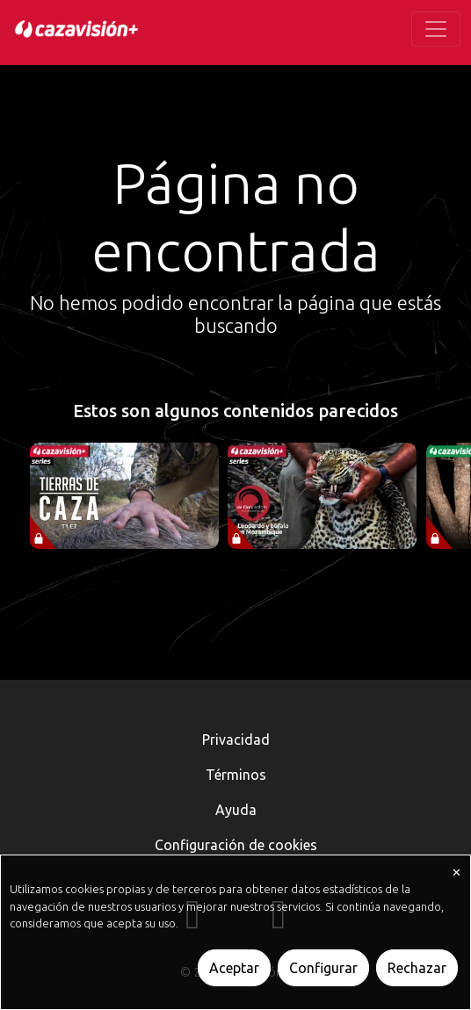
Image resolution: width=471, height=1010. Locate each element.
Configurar (323, 968)
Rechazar (417, 968)
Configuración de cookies (236, 845)
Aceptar (234, 968)
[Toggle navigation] (435, 29)
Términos (236, 775)
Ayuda (236, 810)
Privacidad (236, 739)
